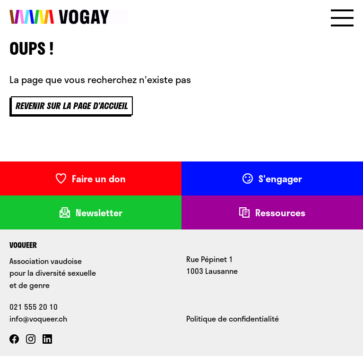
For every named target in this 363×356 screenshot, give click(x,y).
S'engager (272, 178)
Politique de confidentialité (232, 318)
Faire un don (91, 178)
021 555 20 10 (33, 307)
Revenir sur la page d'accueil (72, 105)
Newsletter (91, 212)
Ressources (272, 212)
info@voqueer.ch (38, 318)
